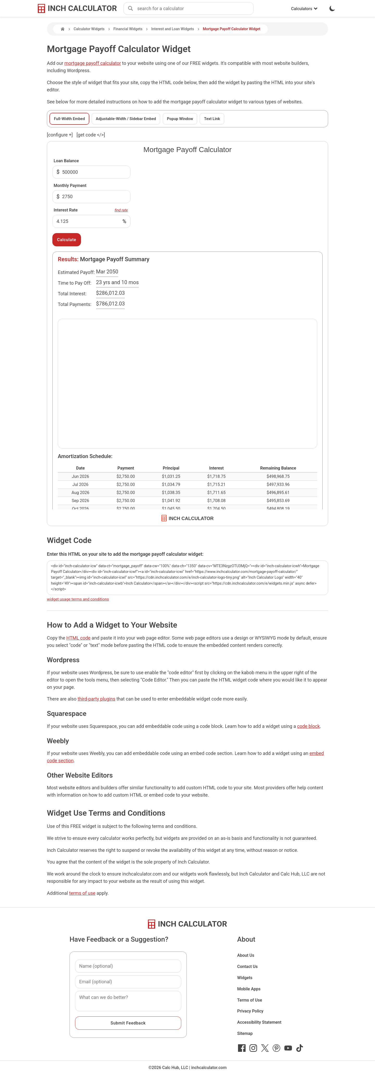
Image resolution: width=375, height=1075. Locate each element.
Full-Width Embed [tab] (69, 118)
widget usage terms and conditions (78, 599)
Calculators (304, 8)
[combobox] (195, 8)
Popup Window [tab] (180, 118)
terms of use (82, 893)
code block (308, 726)
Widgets (245, 977)
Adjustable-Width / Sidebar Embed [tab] (126, 118)
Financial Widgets (128, 29)
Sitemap (245, 1033)
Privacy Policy (250, 1011)
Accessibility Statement (259, 1022)
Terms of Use (249, 1000)
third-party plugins (96, 699)
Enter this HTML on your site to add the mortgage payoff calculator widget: (125, 554)
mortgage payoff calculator (92, 63)
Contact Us (247, 966)
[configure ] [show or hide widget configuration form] (60, 135)
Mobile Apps (249, 988)
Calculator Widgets (89, 29)
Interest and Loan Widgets (172, 29)
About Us (245, 955)
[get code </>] (91, 135)
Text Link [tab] (212, 118)
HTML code (78, 638)
